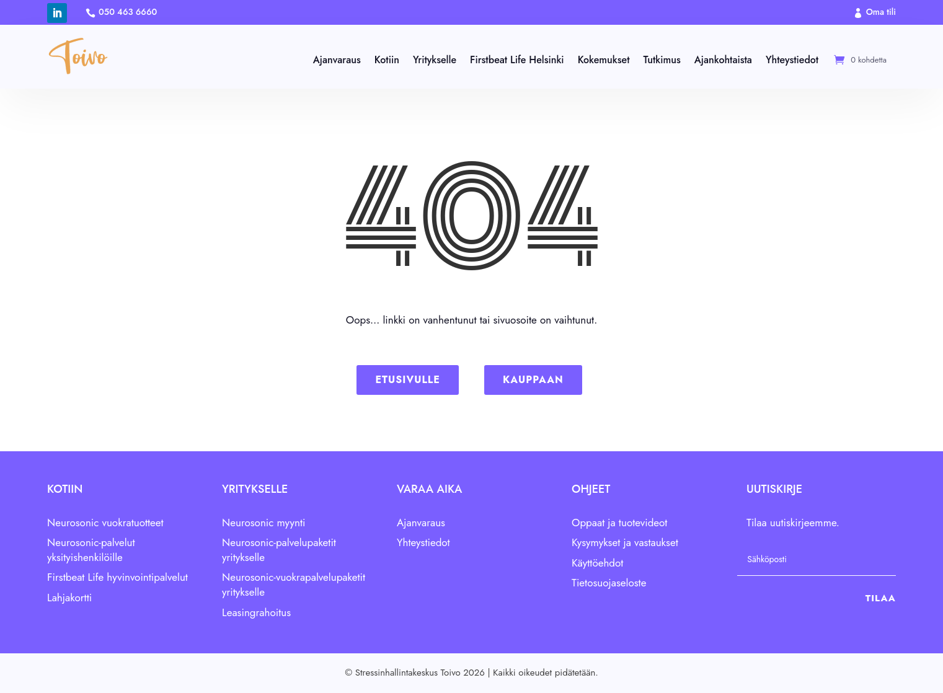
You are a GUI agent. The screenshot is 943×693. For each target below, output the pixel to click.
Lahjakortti (69, 597)
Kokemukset (604, 60)
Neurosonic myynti (264, 522)
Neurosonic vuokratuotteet (105, 522)
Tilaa (881, 598)
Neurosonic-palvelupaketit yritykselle (279, 550)
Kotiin (386, 60)
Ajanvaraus (337, 60)
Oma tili (881, 12)
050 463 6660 (128, 12)
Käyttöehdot (597, 562)
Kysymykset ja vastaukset (625, 542)
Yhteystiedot (792, 60)
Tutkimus (661, 60)
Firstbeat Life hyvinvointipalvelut (117, 577)
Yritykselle (434, 60)
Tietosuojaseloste (609, 582)
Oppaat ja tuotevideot (619, 522)
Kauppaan (533, 380)
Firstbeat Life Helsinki (517, 60)
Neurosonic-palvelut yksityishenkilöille (91, 550)
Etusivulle (407, 380)
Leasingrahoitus (256, 612)
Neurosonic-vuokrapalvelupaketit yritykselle (293, 585)
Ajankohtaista (723, 60)
